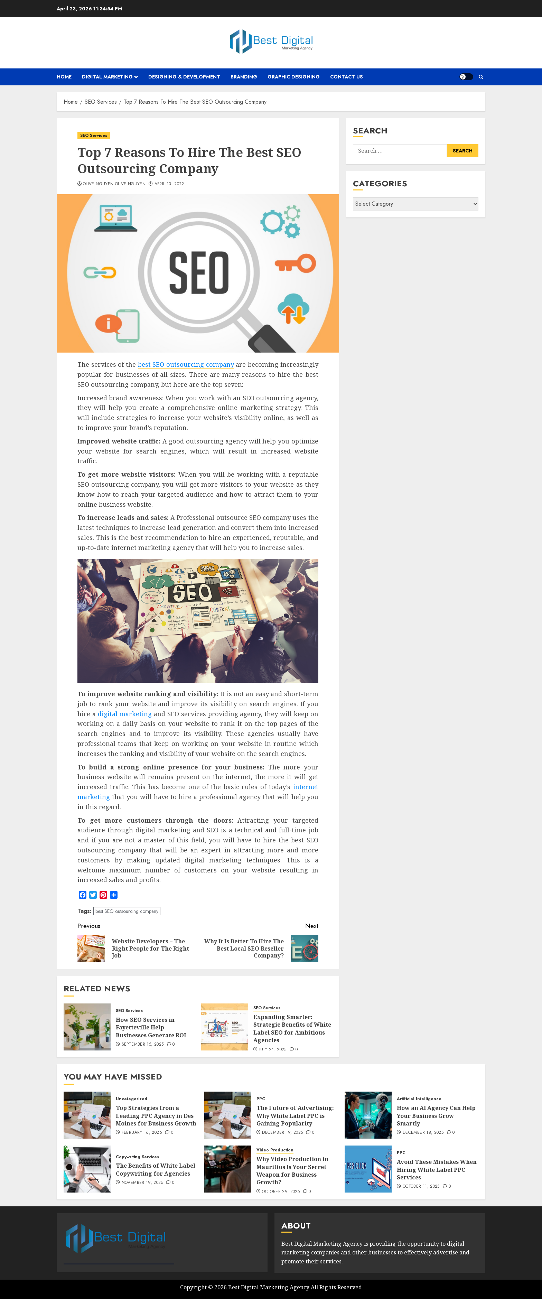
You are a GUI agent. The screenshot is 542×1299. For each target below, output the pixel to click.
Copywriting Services (137, 1157)
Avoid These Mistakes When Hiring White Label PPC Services (437, 1169)
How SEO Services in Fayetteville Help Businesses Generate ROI (151, 1027)
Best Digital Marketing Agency (268, 1287)
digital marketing (125, 714)
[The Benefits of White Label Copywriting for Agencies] (87, 1169)
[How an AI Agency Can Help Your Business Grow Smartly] (368, 1115)
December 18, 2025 (423, 1133)
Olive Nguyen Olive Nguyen (114, 184)
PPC (260, 1099)
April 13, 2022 (169, 184)
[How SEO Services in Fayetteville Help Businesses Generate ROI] (87, 1026)
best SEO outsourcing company (186, 364)
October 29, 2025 (281, 1192)
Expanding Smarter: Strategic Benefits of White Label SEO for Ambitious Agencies (292, 1028)
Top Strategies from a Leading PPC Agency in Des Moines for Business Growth (156, 1115)
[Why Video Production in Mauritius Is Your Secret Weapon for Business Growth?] (227, 1169)
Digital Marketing (107, 76)
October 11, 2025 (421, 1186)
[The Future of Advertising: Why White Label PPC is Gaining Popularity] (227, 1115)
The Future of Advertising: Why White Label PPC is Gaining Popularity (295, 1115)
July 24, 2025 (273, 1050)
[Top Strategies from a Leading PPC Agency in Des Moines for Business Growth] (87, 1115)
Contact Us (346, 76)
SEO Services (93, 135)
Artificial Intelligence (419, 1099)
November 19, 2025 (142, 1183)
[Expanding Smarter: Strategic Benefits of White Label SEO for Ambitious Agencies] (224, 1026)
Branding (244, 76)
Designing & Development (184, 76)
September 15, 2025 (142, 1044)
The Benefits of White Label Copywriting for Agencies (155, 1169)
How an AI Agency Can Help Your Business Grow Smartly (436, 1115)
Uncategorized (131, 1099)
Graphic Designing (294, 76)
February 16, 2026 (142, 1133)
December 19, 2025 (282, 1133)
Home (64, 76)
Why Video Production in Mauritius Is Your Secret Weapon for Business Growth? (292, 1170)
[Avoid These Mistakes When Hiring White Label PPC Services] (368, 1169)
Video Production (274, 1150)
